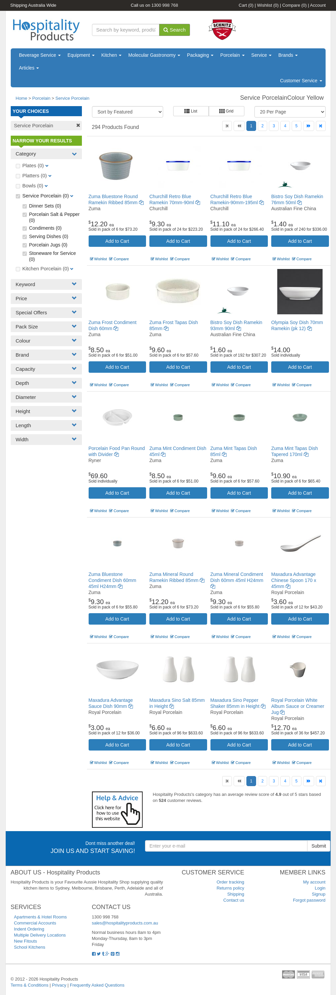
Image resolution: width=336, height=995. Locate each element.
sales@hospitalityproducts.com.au (125, 922)
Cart (246, 5)
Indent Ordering (29, 929)
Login (320, 888)
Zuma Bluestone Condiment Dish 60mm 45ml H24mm (112, 580)
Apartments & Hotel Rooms (40, 916)
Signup (318, 894)
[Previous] (239, 126)
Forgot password (309, 900)
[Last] (321, 126)
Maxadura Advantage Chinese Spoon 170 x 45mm (293, 580)
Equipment (81, 55)
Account (318, 5)
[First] (227, 126)
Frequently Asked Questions (97, 985)
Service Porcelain (72, 98)
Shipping (235, 894)
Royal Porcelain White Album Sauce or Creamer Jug (297, 706)
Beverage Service (40, 55)
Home (22, 98)
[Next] (308, 126)
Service (261, 55)
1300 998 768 (164, 5)
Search (174, 30)
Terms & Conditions (30, 985)
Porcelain (232, 55)
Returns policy (230, 888)
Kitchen (111, 55)
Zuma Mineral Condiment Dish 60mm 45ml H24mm (236, 580)
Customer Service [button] (301, 80)
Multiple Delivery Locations (40, 935)
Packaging (200, 55)
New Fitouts (25, 941)
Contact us (233, 900)
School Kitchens (29, 947)
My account (314, 882)
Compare (294, 5)
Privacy (59, 985)
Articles (29, 68)
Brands (288, 55)
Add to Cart (117, 241)
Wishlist (268, 5)
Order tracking (230, 882)
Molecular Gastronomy (154, 55)
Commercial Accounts (35, 922)
